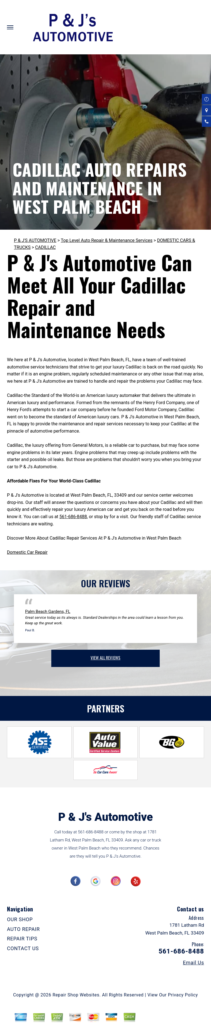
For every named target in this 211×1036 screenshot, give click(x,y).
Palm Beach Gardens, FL (47, 611)
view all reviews (105, 657)
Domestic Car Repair (27, 552)
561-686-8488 (73, 516)
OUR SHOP (20, 919)
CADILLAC (45, 247)
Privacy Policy (183, 995)
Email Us (193, 962)
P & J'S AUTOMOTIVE (35, 240)
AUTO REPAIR (23, 929)
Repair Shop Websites (76, 995)
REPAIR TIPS (22, 939)
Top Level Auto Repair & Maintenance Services (106, 240)
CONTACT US (23, 948)
